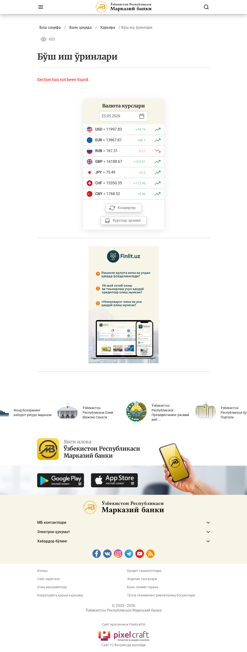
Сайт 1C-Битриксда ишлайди (124, 645)
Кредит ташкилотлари (144, 571)
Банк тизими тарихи (142, 587)
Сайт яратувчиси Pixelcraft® (123, 624)
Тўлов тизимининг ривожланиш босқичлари (161, 595)
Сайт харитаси (48, 579)
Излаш (42, 571)
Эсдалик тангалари (142, 579)
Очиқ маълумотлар (52, 587)
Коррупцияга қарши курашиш (60, 595)
